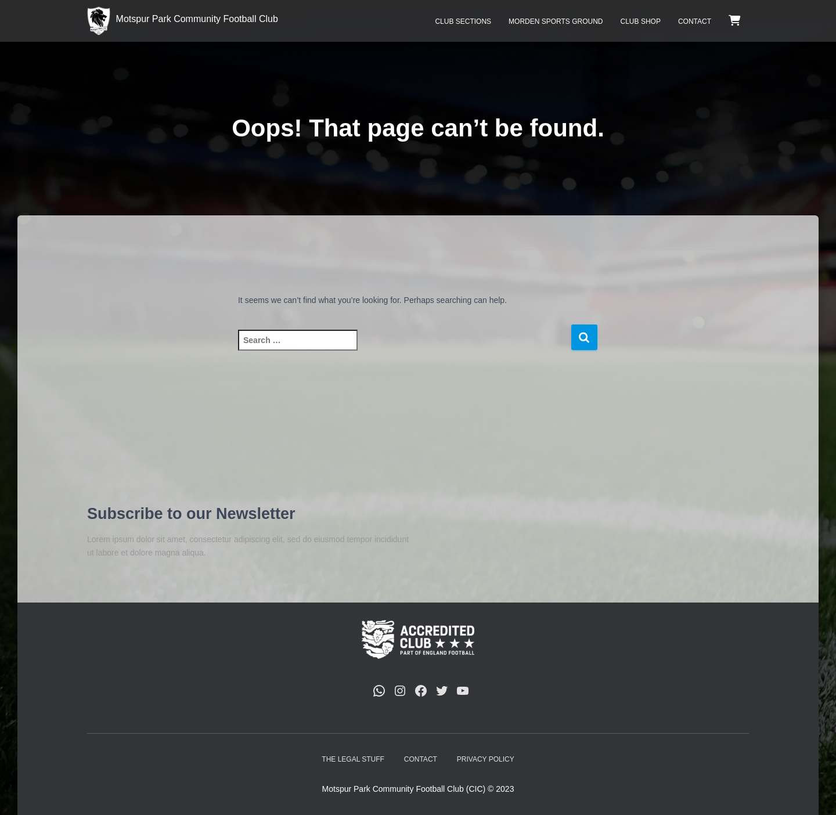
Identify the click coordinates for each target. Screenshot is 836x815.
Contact (694, 21)
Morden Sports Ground (556, 21)
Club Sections (463, 21)
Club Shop (641, 21)
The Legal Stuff (353, 759)
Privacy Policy (485, 759)
